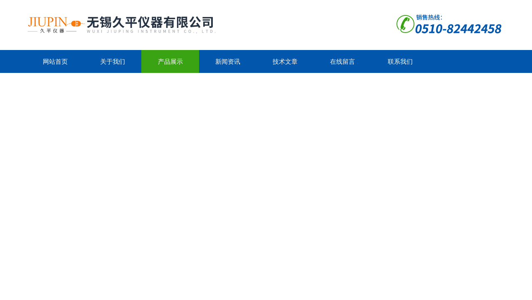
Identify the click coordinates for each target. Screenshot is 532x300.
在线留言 (342, 61)
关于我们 (112, 61)
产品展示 (170, 61)
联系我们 (400, 61)
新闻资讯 (227, 61)
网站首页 (55, 61)
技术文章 (285, 61)
